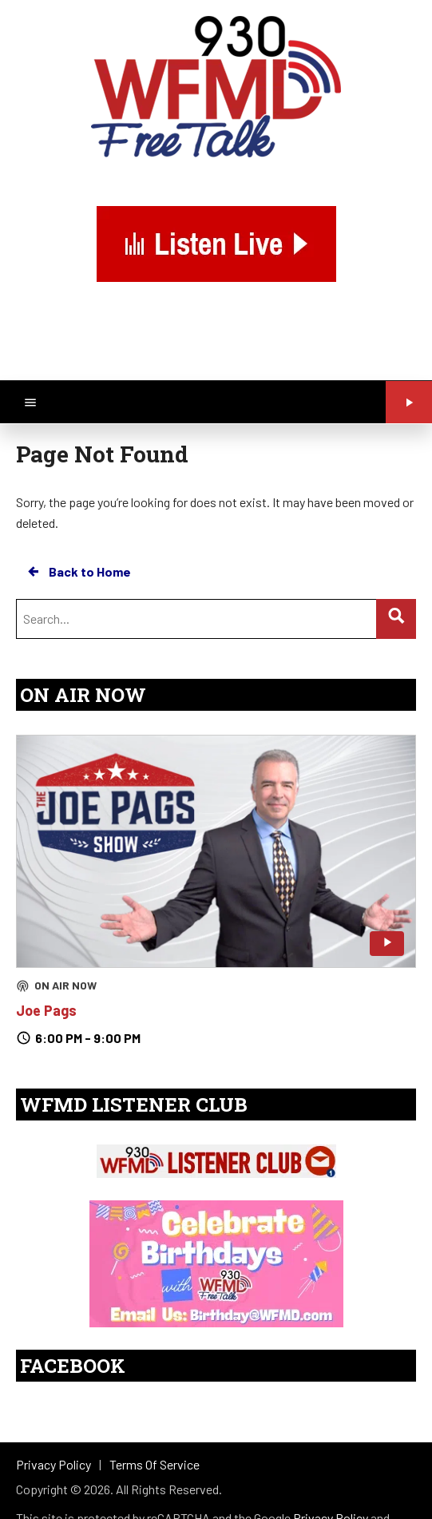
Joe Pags (46, 1010)
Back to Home (78, 572)
